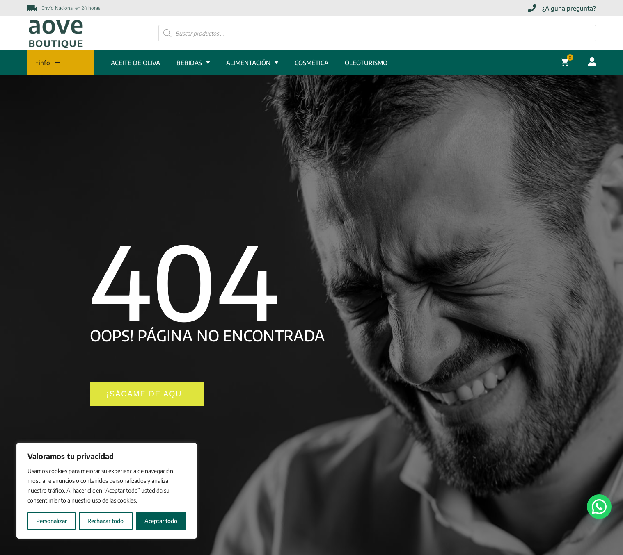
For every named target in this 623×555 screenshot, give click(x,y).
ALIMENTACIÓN (252, 62)
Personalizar (51, 520)
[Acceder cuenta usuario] (592, 61)
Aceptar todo (160, 520)
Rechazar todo (105, 520)
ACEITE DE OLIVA (135, 62)
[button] (599, 506)
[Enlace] (56, 33)
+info (47, 62)
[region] (106, 491)
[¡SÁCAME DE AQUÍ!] (147, 394)
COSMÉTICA (311, 62)
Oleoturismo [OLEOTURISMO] (366, 62)
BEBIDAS (193, 62)
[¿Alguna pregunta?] (562, 8)
